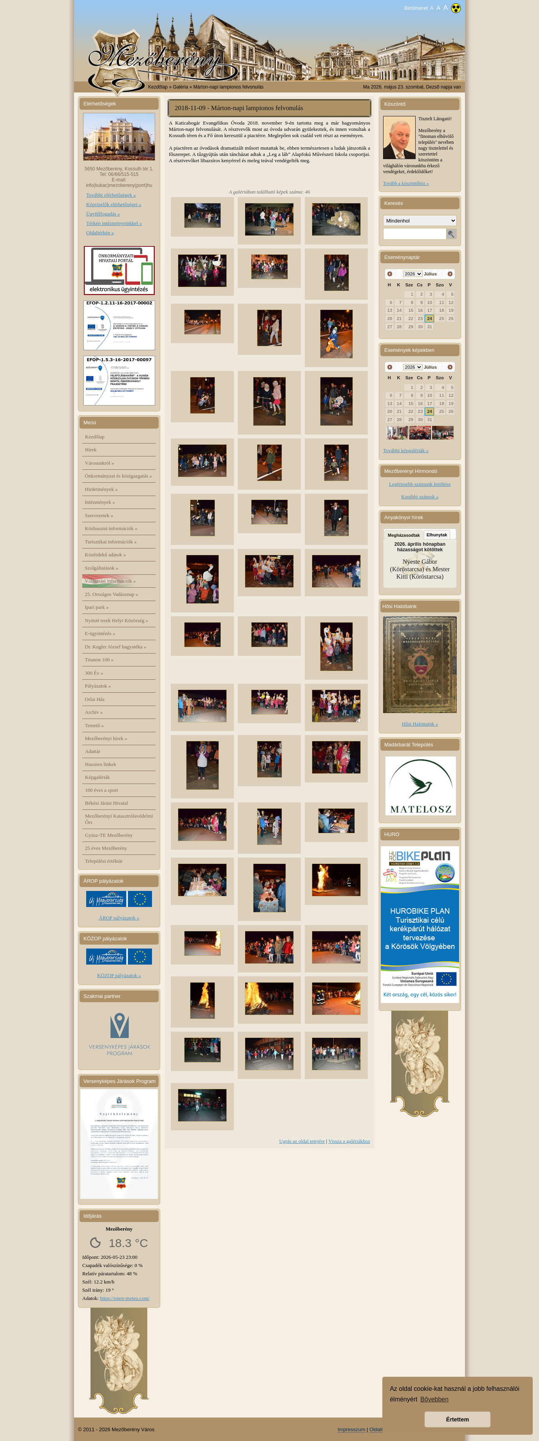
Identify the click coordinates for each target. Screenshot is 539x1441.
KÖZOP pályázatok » (119, 975)
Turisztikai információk (111, 542)
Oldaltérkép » (100, 232)
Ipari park (97, 607)
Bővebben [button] (434, 1399)
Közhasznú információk (111, 528)
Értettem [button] (457, 1419)
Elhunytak (437, 534)
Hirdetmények (101, 489)
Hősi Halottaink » (420, 724)
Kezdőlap (158, 87)
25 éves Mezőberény (106, 848)
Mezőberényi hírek (106, 738)
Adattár (92, 751)
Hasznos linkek (100, 764)
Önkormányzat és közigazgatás (118, 476)
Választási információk (110, 581)
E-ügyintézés (100, 633)
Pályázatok (98, 686)
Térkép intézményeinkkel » (114, 223)
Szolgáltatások (102, 568)
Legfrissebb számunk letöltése (419, 484)
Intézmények (100, 502)
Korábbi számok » (419, 497)
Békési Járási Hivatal (106, 803)
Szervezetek (99, 515)
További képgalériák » (406, 450)
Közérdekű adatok (105, 555)
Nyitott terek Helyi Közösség (116, 620)
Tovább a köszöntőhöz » (406, 183)
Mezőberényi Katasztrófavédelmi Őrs (119, 819)
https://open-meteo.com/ (125, 1298)
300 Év (94, 673)
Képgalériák (97, 777)
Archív (94, 712)
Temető (94, 725)
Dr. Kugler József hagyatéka (116, 647)
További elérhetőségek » (111, 195)
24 (429, 318)
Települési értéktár (104, 861)
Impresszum (351, 1429)
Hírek (91, 450)
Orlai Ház (95, 699)
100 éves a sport (101, 790)
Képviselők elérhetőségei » (113, 204)
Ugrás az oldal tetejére (302, 1141)
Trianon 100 (99, 660)
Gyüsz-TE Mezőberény (109, 835)
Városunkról (99, 463)
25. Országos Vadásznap (111, 594)
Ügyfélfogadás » (103, 214)
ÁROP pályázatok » (119, 918)
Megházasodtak (404, 535)
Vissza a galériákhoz (349, 1141)
